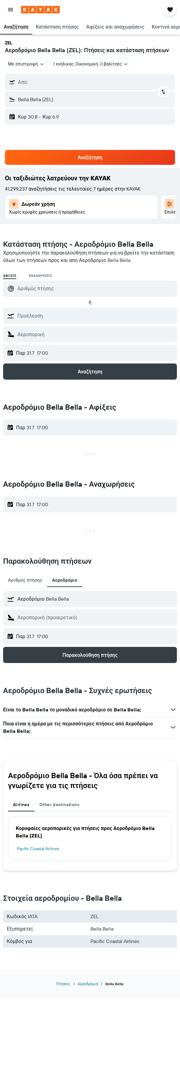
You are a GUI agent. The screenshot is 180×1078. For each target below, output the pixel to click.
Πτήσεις (63, 983)
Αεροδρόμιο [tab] (64, 580)
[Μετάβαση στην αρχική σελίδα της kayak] (40, 9)
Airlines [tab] (21, 804)
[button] (10, 9)
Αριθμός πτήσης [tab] (25, 580)
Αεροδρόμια (88, 983)
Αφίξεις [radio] (9, 276)
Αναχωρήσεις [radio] (40, 276)
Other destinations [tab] (59, 804)
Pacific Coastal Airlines (38, 848)
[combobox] (26, 64)
